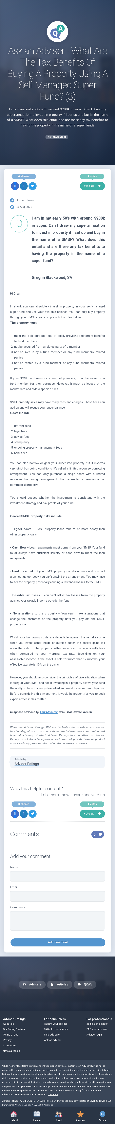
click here (53, 1094)
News (31, 200)
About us (8, 1023)
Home (20, 200)
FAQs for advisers (97, 1029)
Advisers (32, 984)
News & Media (11, 1050)
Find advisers (52, 1034)
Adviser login (94, 1034)
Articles (59, 984)
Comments (57, 918)
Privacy (7, 1040)
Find (59, 1115)
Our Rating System (14, 1029)
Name (57, 873)
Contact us (9, 1045)
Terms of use (10, 1034)
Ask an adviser (52, 1040)
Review (80, 1115)
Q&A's (85, 984)
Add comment (58, 942)
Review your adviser (55, 1023)
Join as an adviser (97, 1023)
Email (57, 893)
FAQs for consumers (56, 1029)
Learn (37, 1115)
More (102, 1115)
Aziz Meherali (49, 712)
